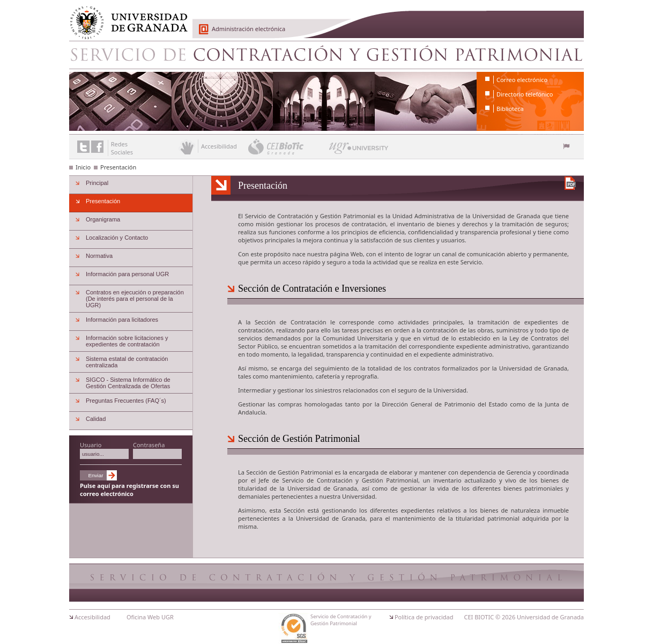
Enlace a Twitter (83, 146)
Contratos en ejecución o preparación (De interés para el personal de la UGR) (135, 298)
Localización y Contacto (117, 237)
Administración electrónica (248, 29)
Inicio (83, 167)
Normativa (99, 256)
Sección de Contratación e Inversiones (312, 288)
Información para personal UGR (127, 274)
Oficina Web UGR (150, 617)
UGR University (359, 151)
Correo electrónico (521, 80)
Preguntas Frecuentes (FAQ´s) (126, 400)
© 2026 (505, 617)
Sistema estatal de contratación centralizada (127, 362)
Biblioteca (510, 109)
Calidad (96, 419)
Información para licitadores (122, 319)
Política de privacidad (424, 617)
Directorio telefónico (524, 94)
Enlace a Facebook (97, 146)
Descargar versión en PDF (570, 183)
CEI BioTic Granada (288, 146)
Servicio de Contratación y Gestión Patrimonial (326, 55)
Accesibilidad (92, 617)
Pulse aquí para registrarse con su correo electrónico (129, 490)
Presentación (118, 167)
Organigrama (103, 219)
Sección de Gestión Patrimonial (299, 438)
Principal (97, 183)
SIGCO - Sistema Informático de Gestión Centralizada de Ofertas (128, 382)
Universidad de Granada (125, 16)
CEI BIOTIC (479, 617)
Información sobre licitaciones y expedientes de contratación (127, 341)
